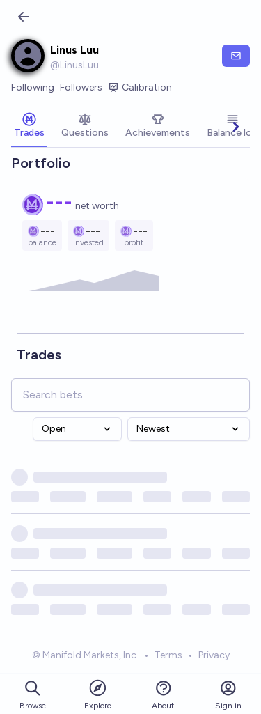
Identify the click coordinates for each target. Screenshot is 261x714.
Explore (97, 694)
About (163, 695)
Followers (81, 87)
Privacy (214, 655)
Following (32, 87)
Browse (32, 695)
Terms (168, 655)
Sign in (228, 695)
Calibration (140, 88)
